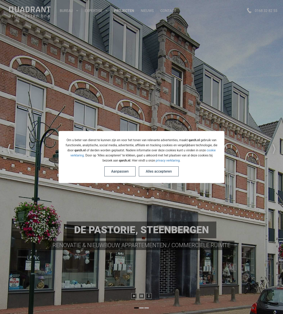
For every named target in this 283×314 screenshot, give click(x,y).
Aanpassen (120, 171)
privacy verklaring (168, 160)
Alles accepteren (159, 171)
